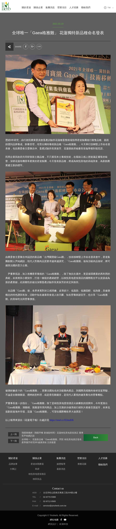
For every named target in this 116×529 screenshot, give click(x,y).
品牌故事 (13, 464)
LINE (39, 46)
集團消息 (50, 7)
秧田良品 (37, 479)
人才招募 (73, 7)
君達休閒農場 (37, 464)
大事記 (13, 469)
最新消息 (61, 469)
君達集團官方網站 (6, 6)
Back (95, 437)
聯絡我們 (85, 7)
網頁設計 (52, 524)
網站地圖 (54, 520)
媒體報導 (61, 464)
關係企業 (38, 7)
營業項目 (62, 7)
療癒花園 (82, 464)
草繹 (37, 469)
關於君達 (26, 7)
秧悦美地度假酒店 (37, 474)
